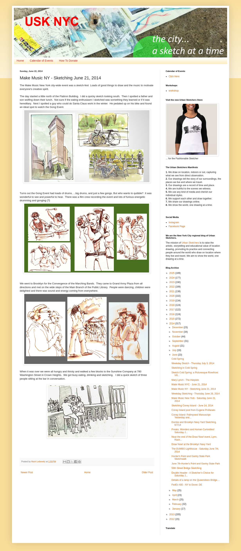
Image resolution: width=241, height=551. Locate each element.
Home (20, 60)
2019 (172, 300)
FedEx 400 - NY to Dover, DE (187, 484)
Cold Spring (178, 358)
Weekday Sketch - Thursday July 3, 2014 (193, 363)
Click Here (174, 76)
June (175, 354)
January (176, 508)
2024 (172, 277)
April (174, 495)
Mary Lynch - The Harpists (185, 380)
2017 (172, 309)
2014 (172, 323)
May (174, 490)
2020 (172, 296)
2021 (172, 291)
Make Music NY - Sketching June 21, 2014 (194, 389)
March (175, 499)
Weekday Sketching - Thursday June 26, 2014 (196, 393)
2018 (172, 305)
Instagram (174, 222)
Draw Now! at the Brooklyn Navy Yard (191, 444)
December (178, 327)
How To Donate (68, 60)
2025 (172, 273)
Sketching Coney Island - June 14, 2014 (192, 405)
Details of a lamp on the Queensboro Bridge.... (196, 480)
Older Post (147, 472)
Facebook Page (177, 226)
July (174, 350)
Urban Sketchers (190, 242)
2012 (172, 519)
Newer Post (27, 472)
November (178, 332)
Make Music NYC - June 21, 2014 (189, 384)
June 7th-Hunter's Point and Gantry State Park (196, 463)
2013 (172, 514)
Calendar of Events (41, 60)
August (176, 345)
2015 (172, 318)
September (178, 341)
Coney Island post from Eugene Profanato (193, 410)
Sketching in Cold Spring (184, 367)
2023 (172, 282)
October (176, 336)
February (177, 504)
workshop (174, 90)
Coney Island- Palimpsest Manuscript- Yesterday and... (191, 416)
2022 (172, 286)
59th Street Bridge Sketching (186, 468)
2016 (172, 314)
